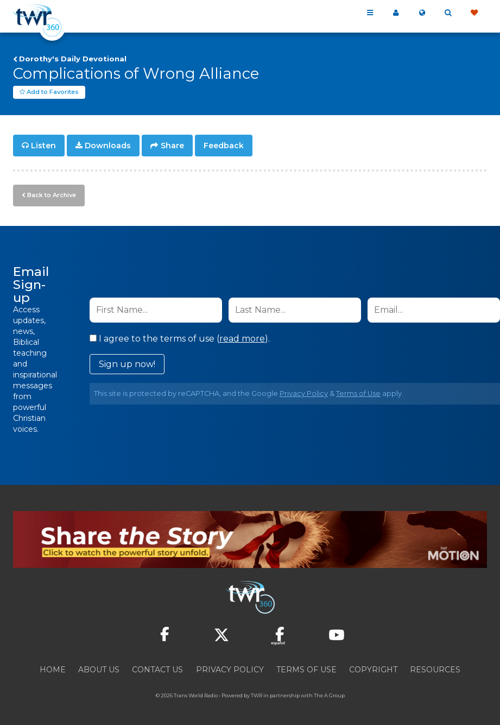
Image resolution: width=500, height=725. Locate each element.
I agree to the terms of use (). (180, 338)
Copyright (373, 669)
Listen (43, 145)
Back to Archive (51, 195)
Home (53, 669)
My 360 (396, 13)
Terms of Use (358, 393)
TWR (256, 695)
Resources (435, 669)
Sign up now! (127, 364)
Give (474, 13)
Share (172, 145)
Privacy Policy (304, 393)
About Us (98, 669)
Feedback (224, 145)
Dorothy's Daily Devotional (72, 58)
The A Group (329, 695)
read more (242, 338)
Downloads (108, 145)
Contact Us (157, 669)
